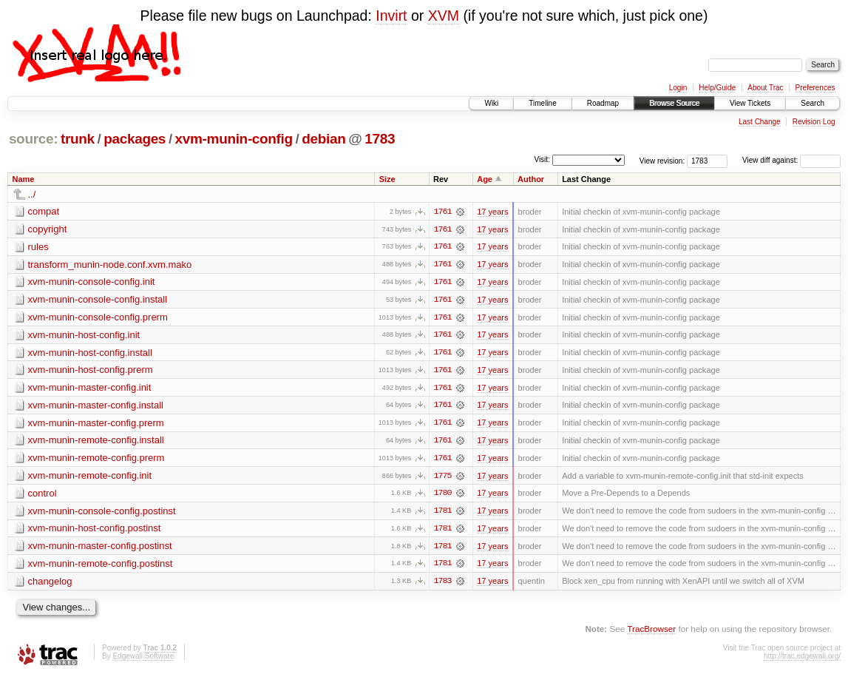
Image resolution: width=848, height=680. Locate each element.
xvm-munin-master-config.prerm (96, 424)
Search (812, 103)
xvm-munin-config (234, 139)
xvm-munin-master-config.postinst (100, 548)
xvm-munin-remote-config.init (90, 477)
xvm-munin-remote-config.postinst (100, 566)
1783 (379, 139)
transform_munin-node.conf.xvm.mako (110, 264)
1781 (442, 513)
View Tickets (750, 103)
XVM (443, 15)
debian (323, 139)
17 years (492, 211)
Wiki (491, 103)
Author (531, 179)
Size (387, 179)
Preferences (815, 88)
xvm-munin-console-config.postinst (102, 513)
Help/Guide (717, 88)
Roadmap (603, 103)
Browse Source (674, 103)
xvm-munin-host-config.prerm (90, 371)
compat (44, 211)
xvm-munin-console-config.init (91, 282)
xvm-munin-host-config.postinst (94, 530)
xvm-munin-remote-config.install (96, 442)
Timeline (542, 103)
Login (678, 88)
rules (38, 246)
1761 (442, 212)
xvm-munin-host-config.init (84, 335)
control (42, 495)
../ (32, 194)
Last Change (760, 122)
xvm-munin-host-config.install (90, 353)
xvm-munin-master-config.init (90, 388)
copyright (47, 229)
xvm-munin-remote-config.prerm (96, 459)
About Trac (765, 88)
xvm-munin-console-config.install (98, 300)
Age (484, 179)
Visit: (542, 159)
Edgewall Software (143, 660)
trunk (78, 139)
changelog (50, 584)
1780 (442, 496)
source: (33, 139)
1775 (442, 478)
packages (135, 139)
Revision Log (814, 122)
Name (24, 179)
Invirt (391, 15)
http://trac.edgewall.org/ (802, 660)
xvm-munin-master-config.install (96, 406)
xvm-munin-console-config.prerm (98, 317)
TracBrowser (651, 632)
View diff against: (791, 160)
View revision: (662, 160)
